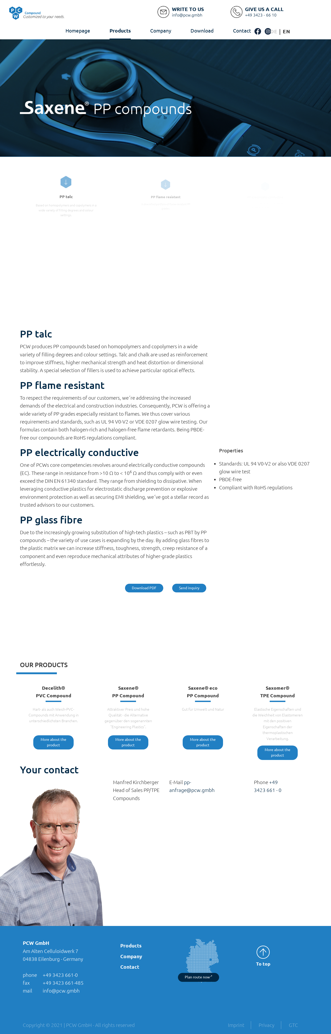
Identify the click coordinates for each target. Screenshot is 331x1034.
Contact (242, 31)
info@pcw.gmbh (61, 991)
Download (202, 31)
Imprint (236, 1025)
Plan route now (198, 976)
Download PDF (144, 588)
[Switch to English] (286, 32)
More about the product (53, 742)
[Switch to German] (274, 32)
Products (120, 31)
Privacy (266, 1025)
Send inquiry (189, 588)
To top (263, 956)
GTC (293, 1025)
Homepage (78, 31)
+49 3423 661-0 (60, 975)
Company (160, 31)
